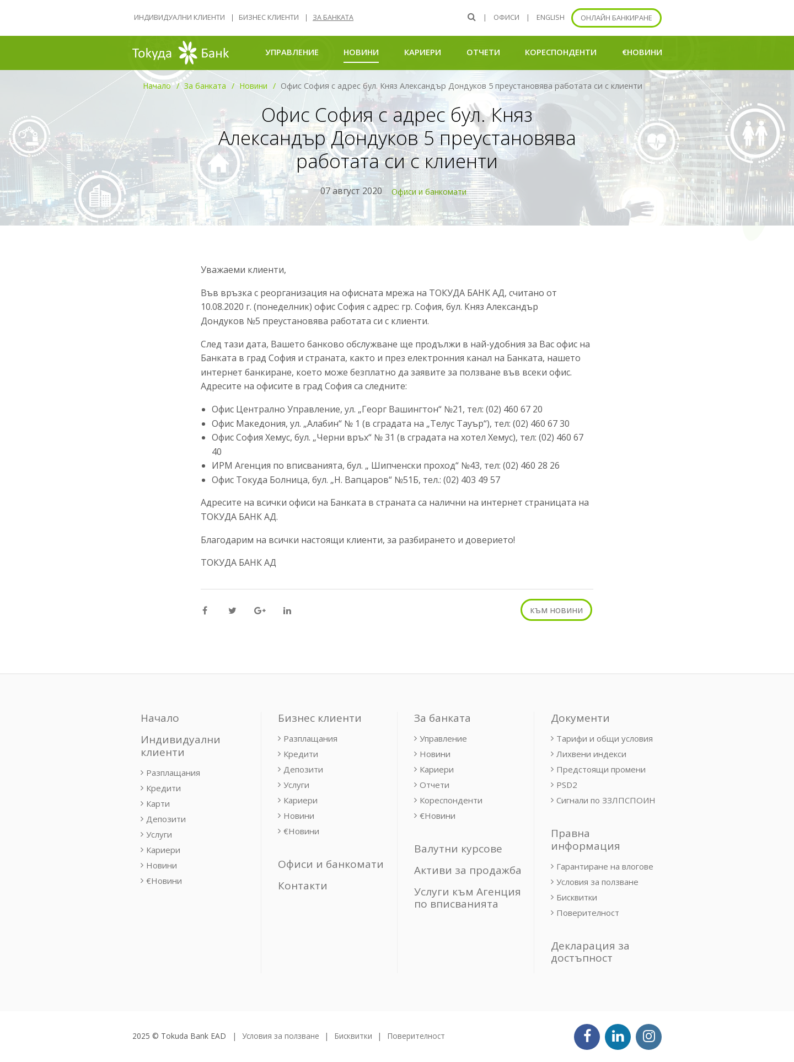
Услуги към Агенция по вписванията (467, 897)
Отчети (483, 51)
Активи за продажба (468, 870)
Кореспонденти (561, 51)
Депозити (166, 818)
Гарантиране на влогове (604, 866)
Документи (580, 718)
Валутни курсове (458, 848)
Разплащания (173, 772)
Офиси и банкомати (428, 191)
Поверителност (587, 912)
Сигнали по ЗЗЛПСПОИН (606, 800)
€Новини (642, 51)
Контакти (303, 885)
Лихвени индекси (591, 753)
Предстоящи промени (601, 769)
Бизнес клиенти (269, 17)
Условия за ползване (597, 881)
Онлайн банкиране (616, 18)
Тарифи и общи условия (604, 738)
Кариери (422, 51)
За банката (333, 17)
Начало (157, 86)
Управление (292, 51)
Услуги (159, 834)
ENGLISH (551, 17)
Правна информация (585, 839)
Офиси (506, 17)
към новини (556, 610)
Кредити (163, 787)
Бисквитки (576, 897)
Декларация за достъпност (590, 952)
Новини (361, 51)
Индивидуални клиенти (179, 17)
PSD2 (566, 784)
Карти (158, 803)
